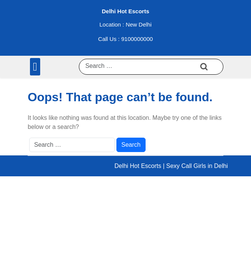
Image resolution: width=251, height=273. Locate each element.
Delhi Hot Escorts (125, 11)
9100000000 (137, 39)
